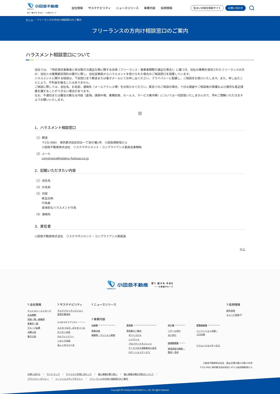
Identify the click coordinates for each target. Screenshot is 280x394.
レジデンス (134, 339)
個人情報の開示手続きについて (139, 374)
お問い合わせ (235, 8)
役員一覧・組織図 (36, 319)
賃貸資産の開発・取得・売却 (176, 350)
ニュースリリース (103, 304)
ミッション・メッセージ (39, 310)
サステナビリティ (69, 304)
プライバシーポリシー (38, 378)
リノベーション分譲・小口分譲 (207, 332)
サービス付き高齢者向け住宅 (142, 347)
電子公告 (32, 336)
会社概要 (32, 314)
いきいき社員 (64, 340)
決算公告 (32, 331)
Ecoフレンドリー (66, 336)
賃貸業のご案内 (133, 330)
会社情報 (34, 304)
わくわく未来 (64, 331)
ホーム (29, 19)
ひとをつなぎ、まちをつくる (71, 327)
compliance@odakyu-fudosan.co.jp (65, 158)
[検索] (250, 8)
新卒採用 (230, 310)
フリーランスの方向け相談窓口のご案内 (108, 378)
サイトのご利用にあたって (79, 374)
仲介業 (171, 325)
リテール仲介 (174, 330)
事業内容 (98, 319)
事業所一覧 (33, 323)
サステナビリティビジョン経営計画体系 (70, 312)
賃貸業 (129, 325)
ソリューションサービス (208, 345)
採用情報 (233, 304)
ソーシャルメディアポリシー (69, 378)
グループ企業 (34, 327)
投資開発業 (173, 343)
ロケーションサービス (139, 352)
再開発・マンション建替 (103, 335)
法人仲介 (172, 335)
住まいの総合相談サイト (207, 8)
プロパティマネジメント (140, 343)
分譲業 (94, 325)
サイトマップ (53, 374)
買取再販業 (201, 325)
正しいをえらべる (66, 344)
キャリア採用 (234, 314)
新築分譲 (95, 330)
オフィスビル (135, 335)
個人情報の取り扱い (107, 374)
